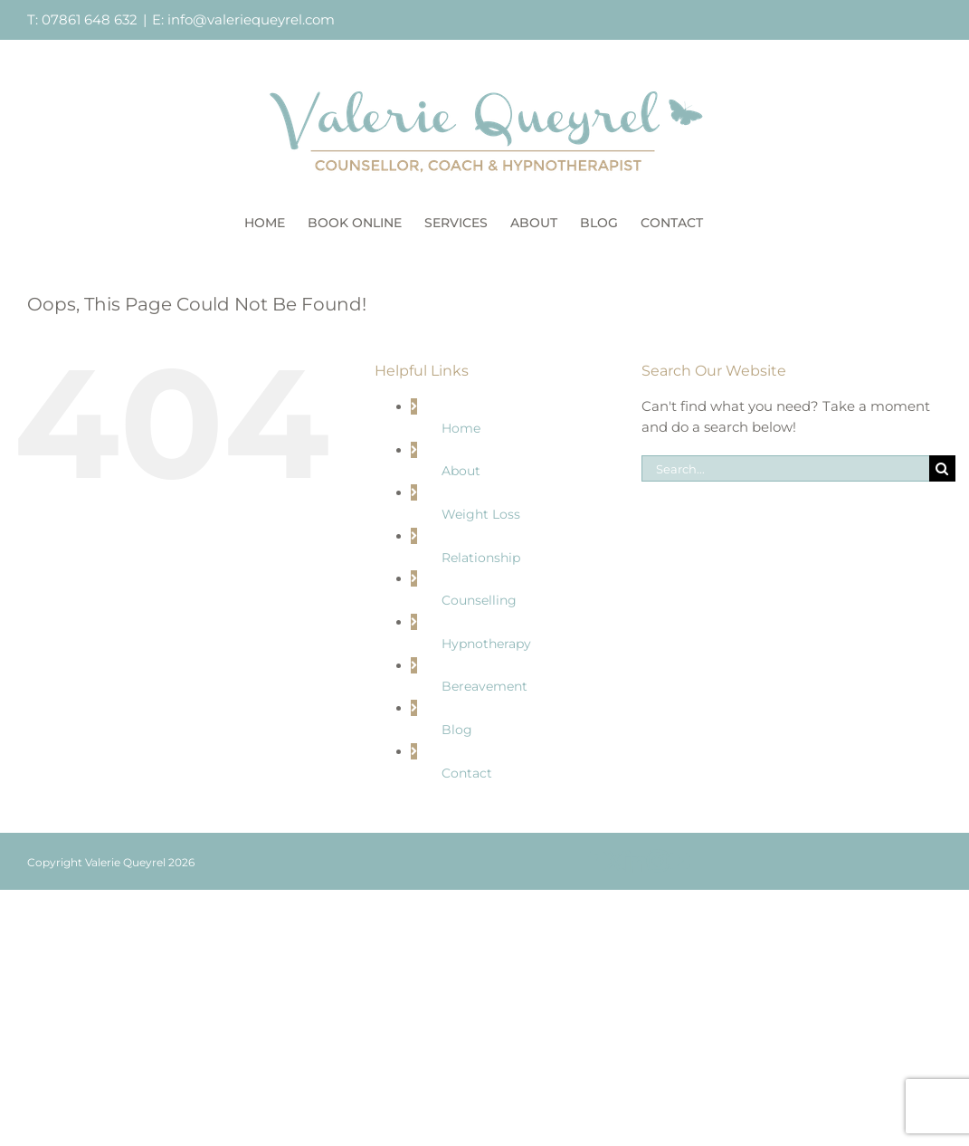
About (461, 471)
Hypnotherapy (486, 643)
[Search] (942, 468)
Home (461, 428)
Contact (467, 773)
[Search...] (785, 468)
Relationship (481, 557)
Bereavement (484, 686)
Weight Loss (481, 514)
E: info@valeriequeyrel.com (243, 19)
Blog (457, 729)
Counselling (479, 600)
